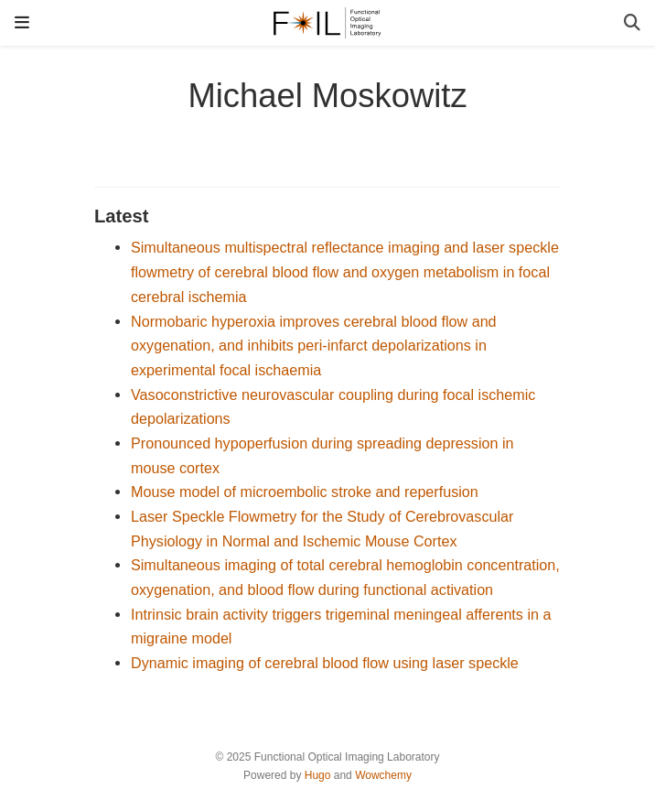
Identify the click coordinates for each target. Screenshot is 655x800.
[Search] (632, 23)
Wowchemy (383, 775)
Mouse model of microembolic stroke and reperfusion (304, 491)
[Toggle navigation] (22, 22)
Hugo (318, 775)
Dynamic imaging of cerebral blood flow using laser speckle (325, 662)
